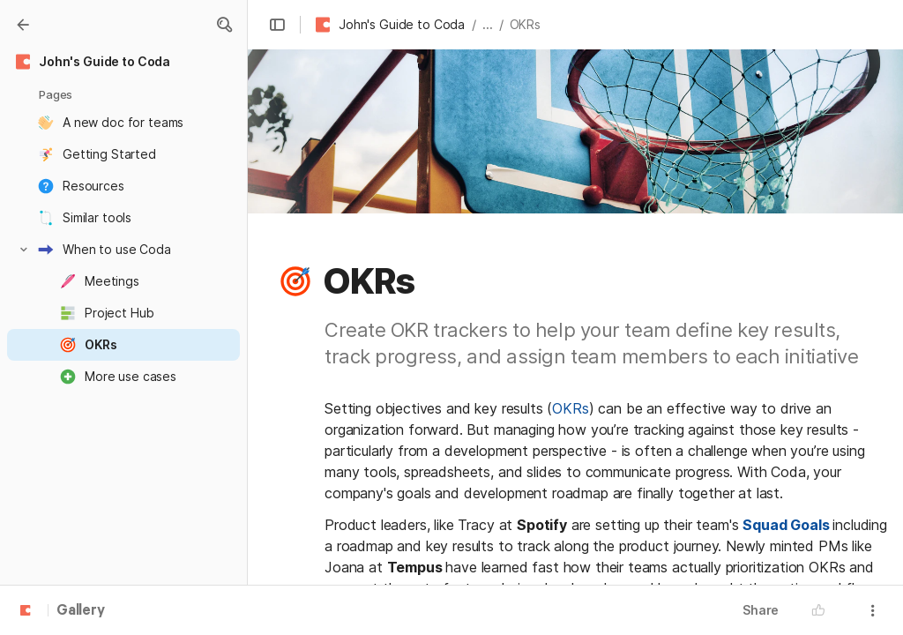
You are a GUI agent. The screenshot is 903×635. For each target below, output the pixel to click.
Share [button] (761, 609)
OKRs (570, 408)
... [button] (487, 24)
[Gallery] (23, 24)
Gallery (80, 611)
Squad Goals (786, 525)
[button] (224, 24)
